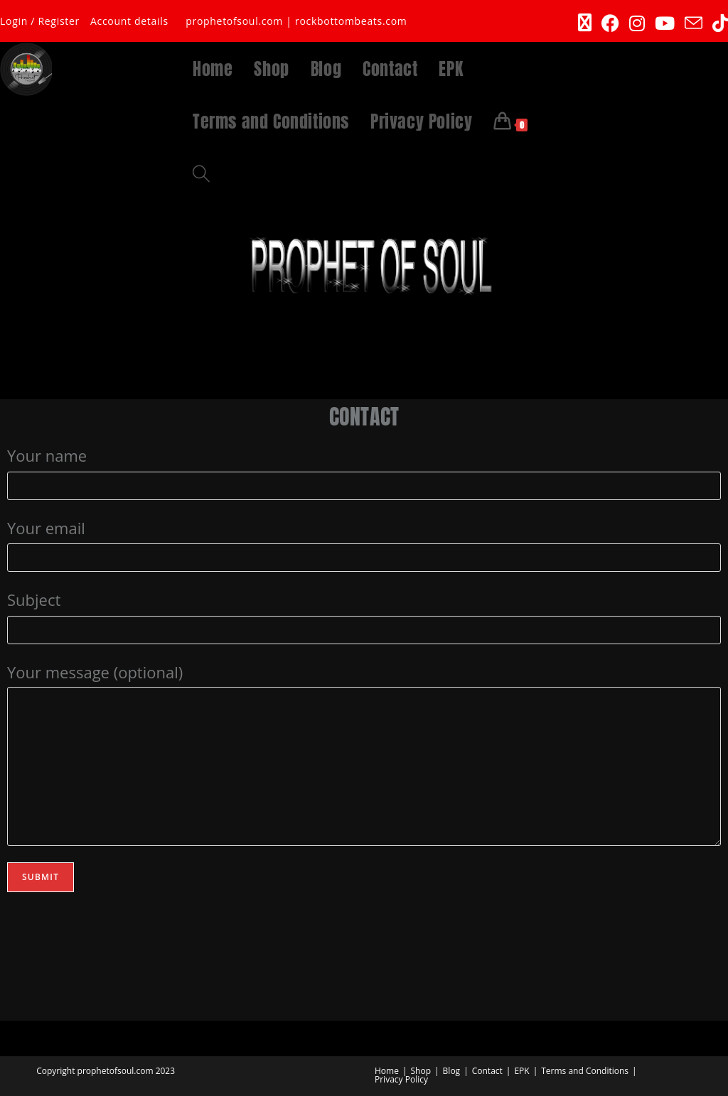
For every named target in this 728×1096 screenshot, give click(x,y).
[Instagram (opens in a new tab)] (637, 23)
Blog (452, 1071)
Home (387, 1071)
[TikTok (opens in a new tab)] (717, 23)
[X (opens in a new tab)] (584, 23)
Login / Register (40, 21)
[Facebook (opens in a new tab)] (610, 23)
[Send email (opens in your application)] (693, 23)
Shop (421, 1071)
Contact (487, 1071)
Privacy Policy (401, 1079)
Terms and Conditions (584, 1071)
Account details (129, 21)
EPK (521, 1071)
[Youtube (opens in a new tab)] (665, 23)
